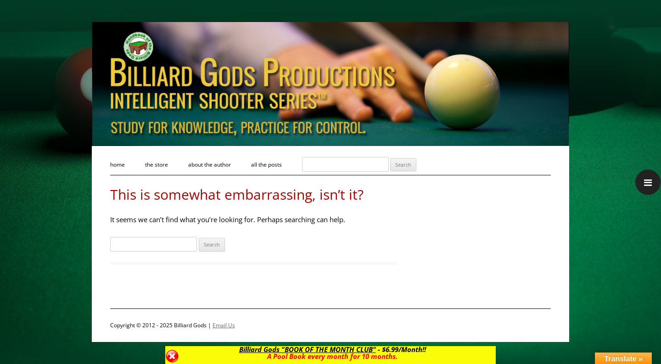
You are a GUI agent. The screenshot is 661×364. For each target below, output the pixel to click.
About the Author (209, 164)
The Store (156, 164)
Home (117, 164)
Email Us (224, 325)
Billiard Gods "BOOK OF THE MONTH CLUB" (307, 349)
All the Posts (266, 164)
